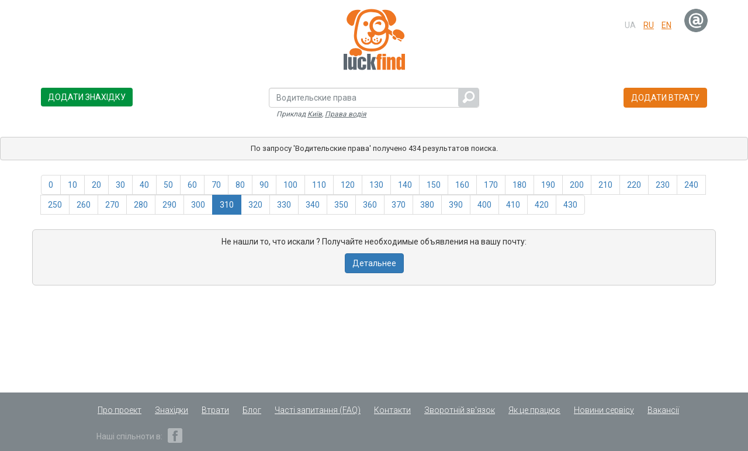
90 (264, 185)
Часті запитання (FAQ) (318, 410)
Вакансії (663, 410)
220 (634, 185)
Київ (314, 114)
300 (198, 204)
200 (577, 185)
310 (227, 204)
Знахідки (171, 410)
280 (141, 204)
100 (290, 185)
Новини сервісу (604, 410)
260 (84, 204)
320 (255, 204)
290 (169, 204)
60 (192, 185)
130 (376, 185)
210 (605, 185)
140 (405, 185)
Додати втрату (665, 97)
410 (513, 204)
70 (216, 185)
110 (319, 185)
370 (399, 204)
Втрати (215, 410)
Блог (252, 410)
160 (462, 185)
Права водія (345, 114)
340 (313, 204)
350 (341, 204)
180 (519, 185)
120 (348, 185)
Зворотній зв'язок (459, 410)
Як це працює (534, 410)
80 (240, 185)
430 (570, 204)
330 (284, 204)
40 (144, 185)
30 (120, 185)
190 (548, 185)
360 (370, 204)
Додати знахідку (87, 97)
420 (542, 204)
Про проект (119, 410)
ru (648, 25)
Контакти (392, 410)
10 (72, 185)
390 (456, 204)
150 (434, 185)
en (666, 25)
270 (112, 204)
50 (168, 185)
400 (484, 204)
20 (96, 185)
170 (491, 185)
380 (427, 204)
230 (663, 185)
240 (691, 185)
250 (55, 204)
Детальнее (374, 263)
